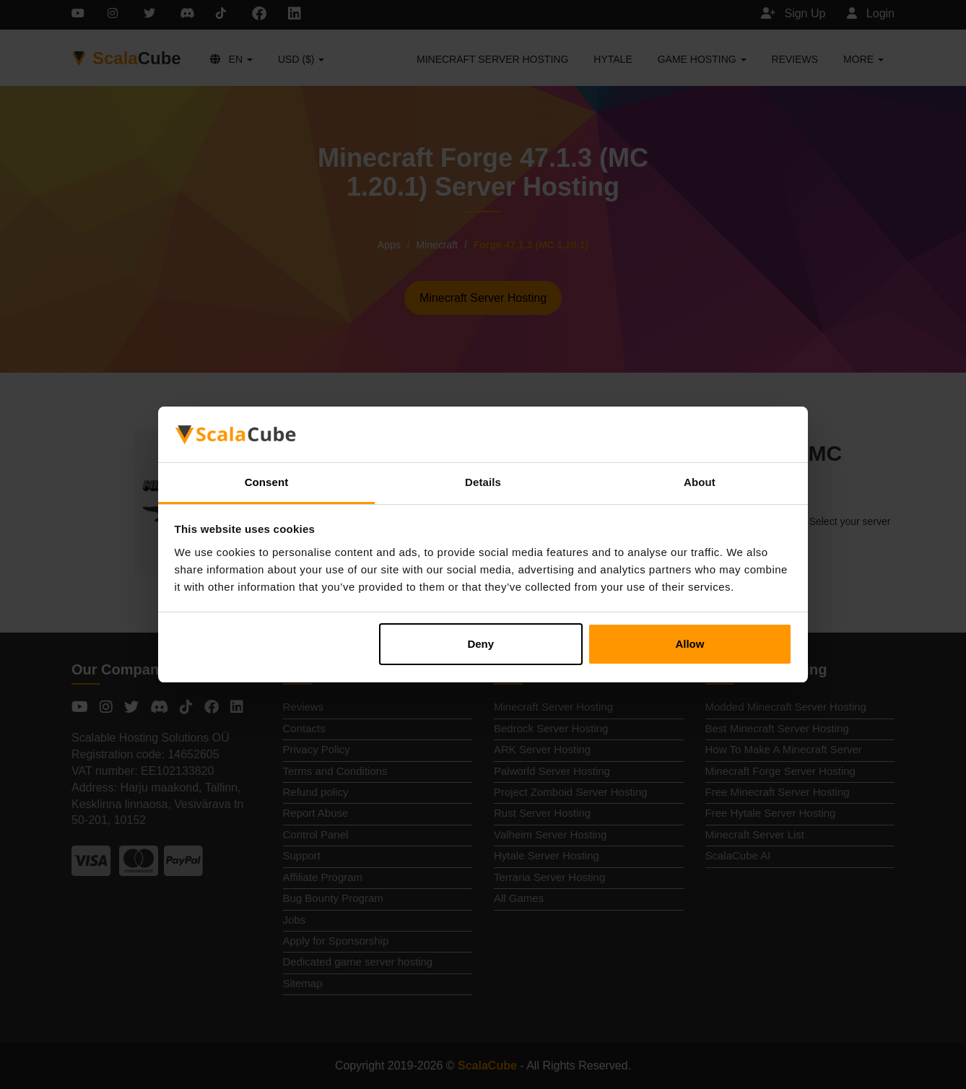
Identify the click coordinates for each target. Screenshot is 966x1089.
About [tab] (699, 482)
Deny (480, 644)
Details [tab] (483, 482)
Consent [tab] (267, 482)
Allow (689, 644)
